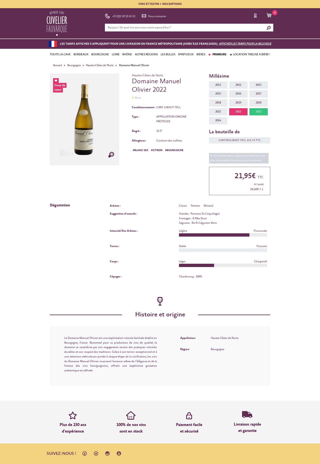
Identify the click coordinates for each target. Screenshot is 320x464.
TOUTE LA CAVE (60, 54)
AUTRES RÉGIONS (146, 54)
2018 (218, 102)
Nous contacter (153, 15)
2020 (258, 102)
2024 (218, 120)
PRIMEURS (217, 54)
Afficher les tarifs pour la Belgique (245, 44)
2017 (258, 93)
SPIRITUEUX (186, 54)
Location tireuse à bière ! (249, 54)
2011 (218, 85)
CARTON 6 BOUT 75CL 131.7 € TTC (237, 140)
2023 (258, 111)
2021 (218, 111)
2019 (238, 102)
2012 (238, 85)
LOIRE (116, 54)
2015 (218, 93)
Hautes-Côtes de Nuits (100, 65)
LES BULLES (168, 54)
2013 (258, 85)
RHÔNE (127, 54)
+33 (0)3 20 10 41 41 (120, 15)
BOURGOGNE (100, 54)
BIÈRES (201, 54)
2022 (238, 111)
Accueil (57, 65)
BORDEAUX (81, 54)
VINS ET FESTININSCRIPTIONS (160, 4)
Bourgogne (74, 65)
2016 (238, 93)
